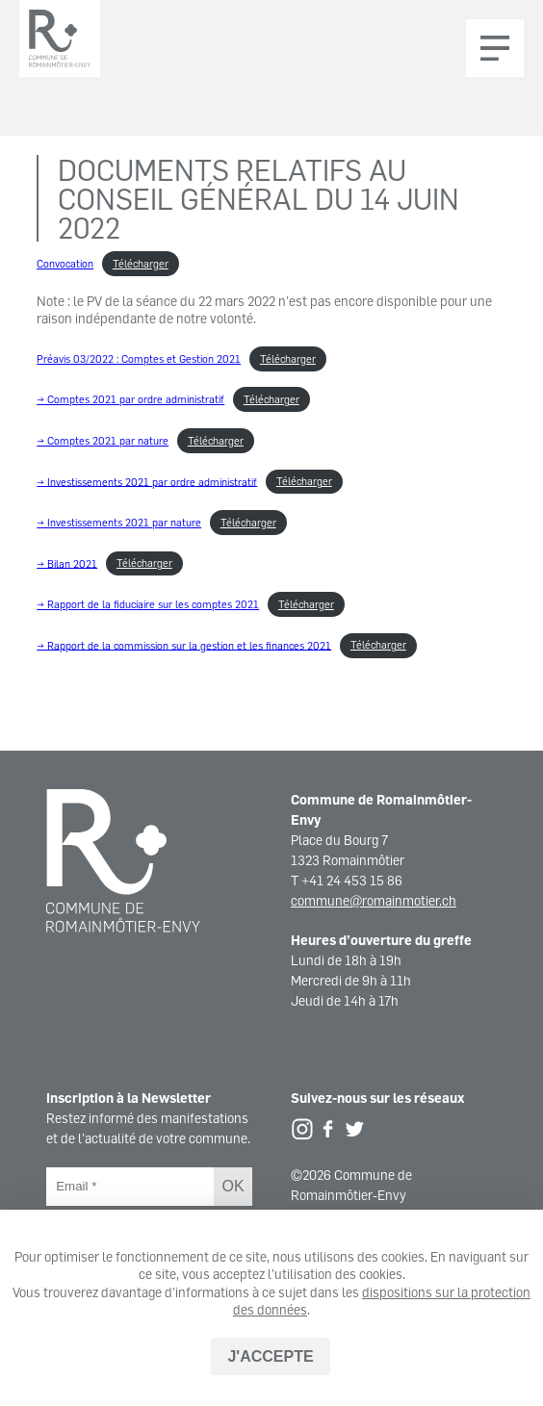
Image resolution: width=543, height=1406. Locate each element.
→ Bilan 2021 (67, 563)
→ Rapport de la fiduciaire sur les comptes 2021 (148, 604)
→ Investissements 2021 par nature (119, 522)
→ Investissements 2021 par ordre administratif (147, 481)
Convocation (65, 263)
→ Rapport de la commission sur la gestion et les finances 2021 (184, 645)
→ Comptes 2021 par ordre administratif (130, 399)
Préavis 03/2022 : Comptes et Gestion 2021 (139, 359)
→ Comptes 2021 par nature (102, 440)
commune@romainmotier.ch (373, 900)
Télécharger (140, 263)
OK (232, 1186)
